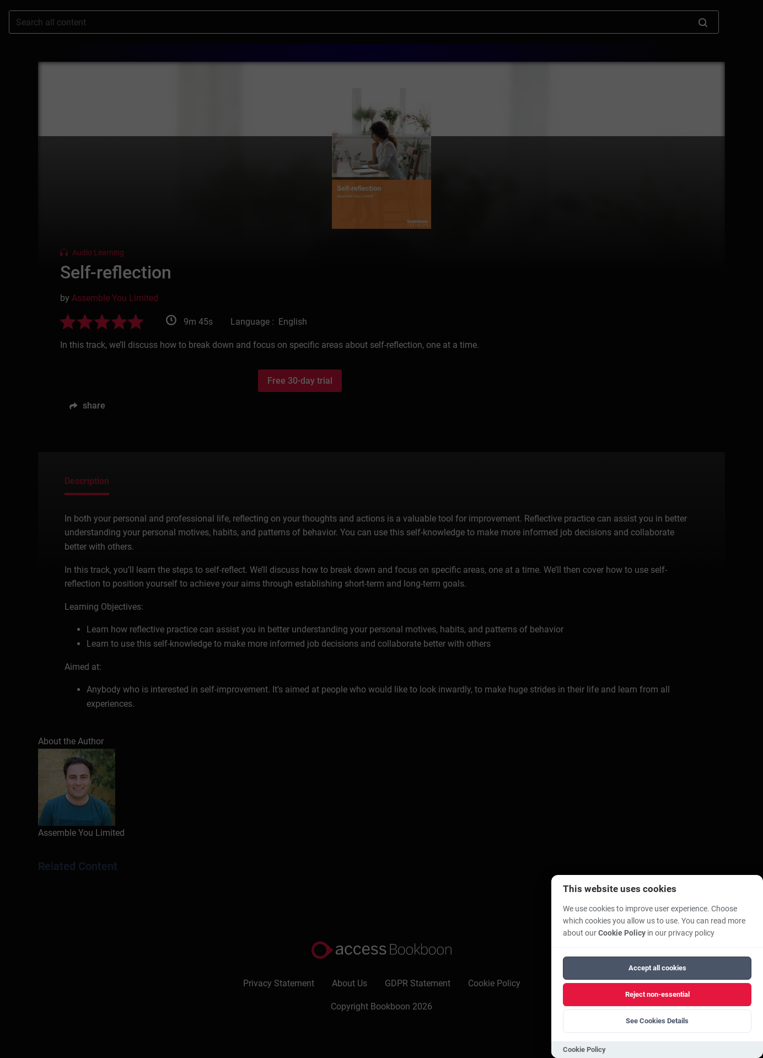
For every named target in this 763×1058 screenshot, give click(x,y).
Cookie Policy (622, 933)
